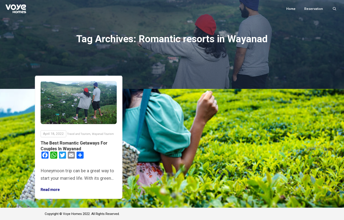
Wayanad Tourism (103, 134)
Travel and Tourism (78, 134)
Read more (50, 189)
